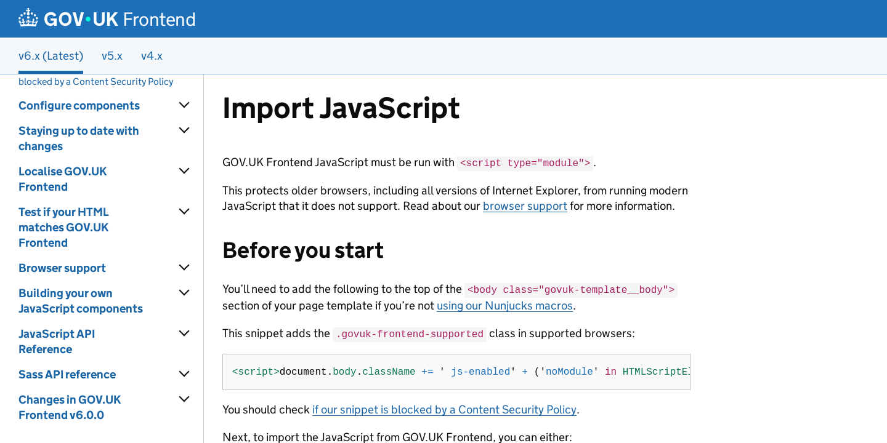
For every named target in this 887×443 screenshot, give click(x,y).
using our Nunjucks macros (505, 304)
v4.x (152, 56)
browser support (525, 205)
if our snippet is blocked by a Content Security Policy (444, 407)
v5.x (112, 56)
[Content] (545, 258)
